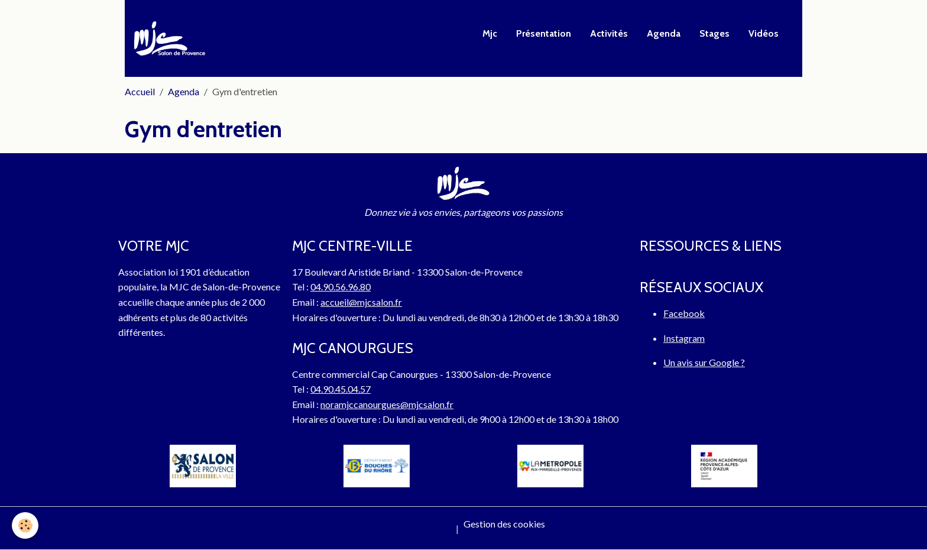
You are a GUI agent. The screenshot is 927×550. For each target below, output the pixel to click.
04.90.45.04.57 (340, 388)
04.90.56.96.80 (340, 286)
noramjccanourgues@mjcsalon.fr (386, 404)
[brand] (172, 38)
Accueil (140, 91)
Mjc (489, 33)
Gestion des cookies (504, 523)
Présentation (543, 33)
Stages (714, 33)
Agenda (663, 33)
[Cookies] (25, 525)
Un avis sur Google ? (704, 362)
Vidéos (763, 33)
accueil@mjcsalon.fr (361, 302)
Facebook (684, 313)
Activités (609, 33)
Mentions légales (416, 528)
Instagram (684, 338)
